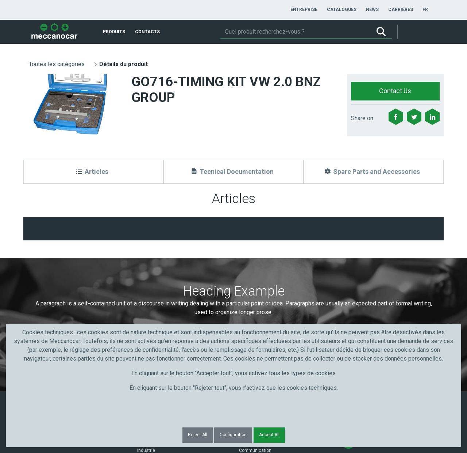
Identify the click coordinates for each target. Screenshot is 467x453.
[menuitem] (304, 9)
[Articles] (93, 172)
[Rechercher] (295, 32)
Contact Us (395, 91)
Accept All (269, 434)
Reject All (197, 434)
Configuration (233, 434)
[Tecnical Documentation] (233, 172)
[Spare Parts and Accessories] (374, 172)
